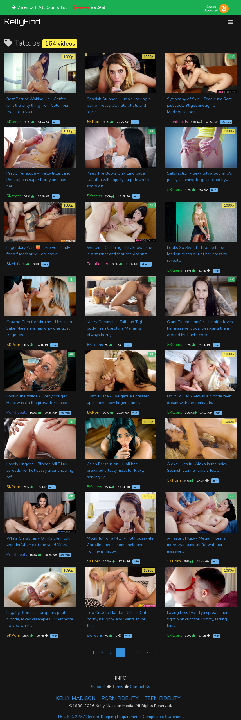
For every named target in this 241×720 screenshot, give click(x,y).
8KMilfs (13, 264)
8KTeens (95, 344)
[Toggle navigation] (231, 22)
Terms (117, 686)
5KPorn (94, 121)
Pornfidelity (16, 412)
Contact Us (140, 686)
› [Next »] (155, 652)
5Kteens (14, 121)
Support (98, 686)
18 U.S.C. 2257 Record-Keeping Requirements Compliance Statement (120, 716)
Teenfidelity (177, 121)
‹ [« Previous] (85, 652)
